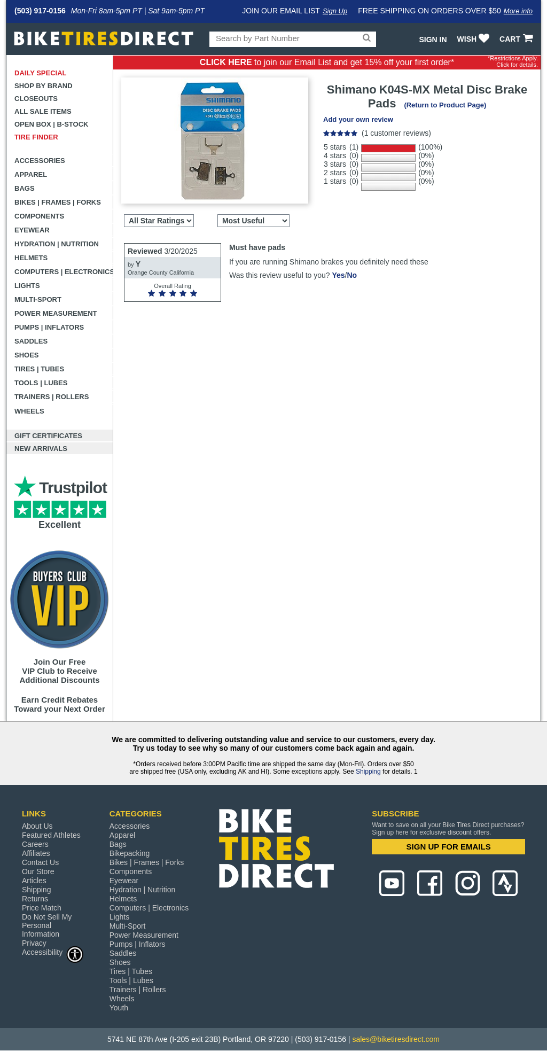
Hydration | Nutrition (56, 244)
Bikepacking (130, 853)
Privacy (34, 943)
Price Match (41, 908)
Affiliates (36, 853)
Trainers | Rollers (51, 397)
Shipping (368, 771)
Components (39, 216)
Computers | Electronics (63, 272)
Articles (34, 880)
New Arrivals (40, 449)
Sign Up (335, 11)
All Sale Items (43, 111)
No (352, 275)
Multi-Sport (37, 299)
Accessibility (53, 951)
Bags (24, 188)
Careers (35, 844)
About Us (37, 826)
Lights (27, 286)
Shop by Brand (43, 86)
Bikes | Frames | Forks (57, 202)
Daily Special (40, 73)
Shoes (26, 355)
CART (517, 39)
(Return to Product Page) (445, 105)
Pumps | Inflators (49, 327)
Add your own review (358, 119)
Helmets (31, 258)
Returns (35, 898)
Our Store (38, 871)
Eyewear (32, 230)
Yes (338, 275)
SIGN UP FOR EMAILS (449, 846)
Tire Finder (36, 137)
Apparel (30, 174)
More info (518, 11)
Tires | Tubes (39, 369)
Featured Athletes (51, 835)
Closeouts (36, 99)
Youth (119, 1007)
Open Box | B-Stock (51, 124)
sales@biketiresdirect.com (396, 1039)
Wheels (29, 411)
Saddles (31, 341)
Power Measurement (55, 313)
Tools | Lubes (40, 383)
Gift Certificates (48, 436)
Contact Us (40, 862)
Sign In (433, 39)
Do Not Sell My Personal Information (47, 925)
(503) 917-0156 (40, 10)
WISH (474, 39)
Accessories (39, 161)
